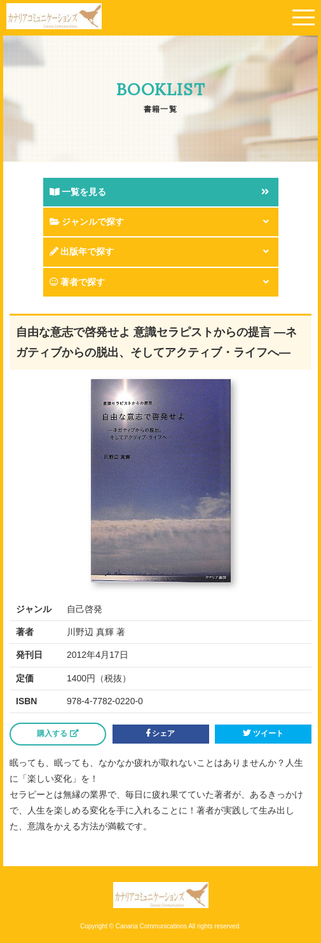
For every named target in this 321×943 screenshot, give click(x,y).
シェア (160, 733)
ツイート (263, 733)
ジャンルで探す (87, 222)
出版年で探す (82, 251)
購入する (57, 733)
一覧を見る (78, 192)
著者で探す (78, 282)
